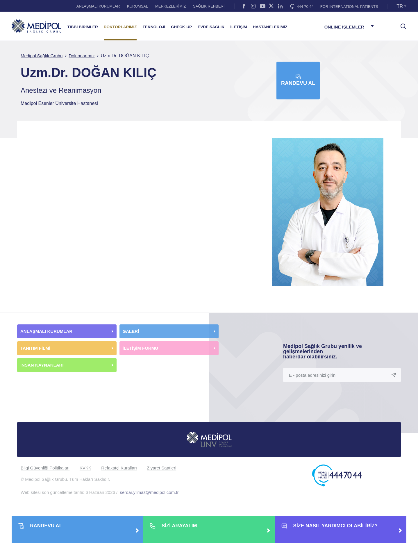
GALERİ (131, 331)
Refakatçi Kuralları (119, 467)
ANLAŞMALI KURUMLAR (98, 6)
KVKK (85, 467)
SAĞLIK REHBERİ (208, 6)
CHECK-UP (181, 27)
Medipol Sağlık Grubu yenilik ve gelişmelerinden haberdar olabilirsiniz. (322, 351)
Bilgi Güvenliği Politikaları (45, 467)
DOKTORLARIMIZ (120, 27)
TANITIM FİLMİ (35, 348)
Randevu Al (298, 80)
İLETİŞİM (238, 27)
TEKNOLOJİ (154, 27)
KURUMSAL (137, 6)
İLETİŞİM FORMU (140, 348)
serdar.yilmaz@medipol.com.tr (149, 492)
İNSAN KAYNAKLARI (42, 364)
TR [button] (400, 6)
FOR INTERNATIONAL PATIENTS (349, 6)
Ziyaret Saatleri (161, 467)
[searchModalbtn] (401, 24)
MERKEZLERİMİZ (170, 6)
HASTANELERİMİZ (270, 27)
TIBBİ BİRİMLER (82, 27)
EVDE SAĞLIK (211, 27)
